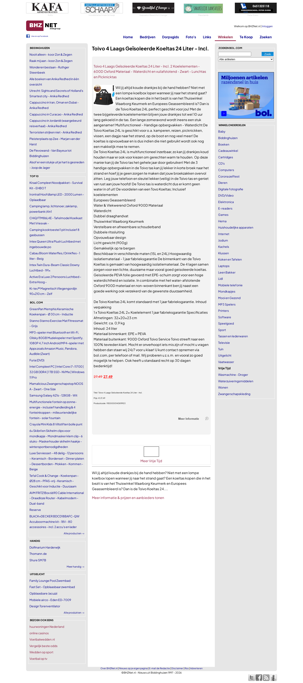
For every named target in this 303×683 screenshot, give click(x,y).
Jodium (223, 240)
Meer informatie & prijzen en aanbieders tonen (128, 497)
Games (223, 214)
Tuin (220, 349)
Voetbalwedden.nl (42, 639)
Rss (187, 668)
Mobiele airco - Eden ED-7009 (50, 600)
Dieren (222, 182)
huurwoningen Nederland (46, 626)
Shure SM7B (37, 560)
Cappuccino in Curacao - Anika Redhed (56, 114)
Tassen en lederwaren (233, 336)
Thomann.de (38, 553)
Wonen (223, 387)
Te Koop (246, 37)
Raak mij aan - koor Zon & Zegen (51, 61)
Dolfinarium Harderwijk (44, 547)
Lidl (220, 278)
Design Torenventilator (44, 606)
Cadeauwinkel (228, 150)
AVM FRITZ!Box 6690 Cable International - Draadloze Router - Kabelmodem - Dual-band (56, 498)
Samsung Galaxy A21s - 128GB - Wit (53, 395)
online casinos (39, 633)
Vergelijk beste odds (43, 646)
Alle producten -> (74, 533)
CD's (221, 163)
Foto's (191, 37)
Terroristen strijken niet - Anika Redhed (55, 132)
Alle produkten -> (74, 612)
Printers (223, 310)
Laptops (223, 266)
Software (224, 317)
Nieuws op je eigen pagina (133, 668)
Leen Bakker (227, 272)
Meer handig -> (75, 566)
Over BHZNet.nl (109, 668)
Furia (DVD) (36, 360)
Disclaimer (177, 668)
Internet (223, 234)
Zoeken (266, 37)
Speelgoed (226, 323)
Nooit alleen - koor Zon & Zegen (50, 54)
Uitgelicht (224, 355)
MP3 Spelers (227, 304)
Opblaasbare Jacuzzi (43, 593)
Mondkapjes (226, 291)
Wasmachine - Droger (233, 374)
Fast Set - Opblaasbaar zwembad (52, 587)
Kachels (223, 246)
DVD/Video (226, 195)
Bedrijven (147, 37)
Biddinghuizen (228, 138)
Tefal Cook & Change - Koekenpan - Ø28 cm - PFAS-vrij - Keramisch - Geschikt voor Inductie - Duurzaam (54, 481)
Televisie (224, 342)
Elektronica (226, 202)
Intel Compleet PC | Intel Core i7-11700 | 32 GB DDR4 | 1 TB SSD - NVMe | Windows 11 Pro (56, 372)
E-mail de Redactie (159, 668)
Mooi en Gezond (229, 298)
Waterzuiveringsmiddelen (235, 381)
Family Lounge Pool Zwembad (49, 580)
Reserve (35, 510)
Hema (222, 221)
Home (128, 37)
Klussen (223, 253)
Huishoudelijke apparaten (235, 227)
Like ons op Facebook (39, 36)
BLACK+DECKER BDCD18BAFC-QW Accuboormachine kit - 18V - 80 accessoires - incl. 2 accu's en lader (54, 521)
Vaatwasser (226, 362)
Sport (222, 330)
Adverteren (196, 668)
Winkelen (225, 37)
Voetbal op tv (38, 658)
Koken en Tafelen (230, 259)
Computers (226, 170)
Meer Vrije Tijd (151, 461)
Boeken (223, 144)
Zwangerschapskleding (234, 394)
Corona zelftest (228, 176)
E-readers (225, 208)
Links (207, 37)
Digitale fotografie (230, 189)
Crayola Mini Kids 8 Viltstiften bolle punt (55, 424)
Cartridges (225, 157)
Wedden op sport (41, 652)
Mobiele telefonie (230, 285)
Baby (221, 131)
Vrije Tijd (224, 368)
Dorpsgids (170, 37)
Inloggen (267, 26)
